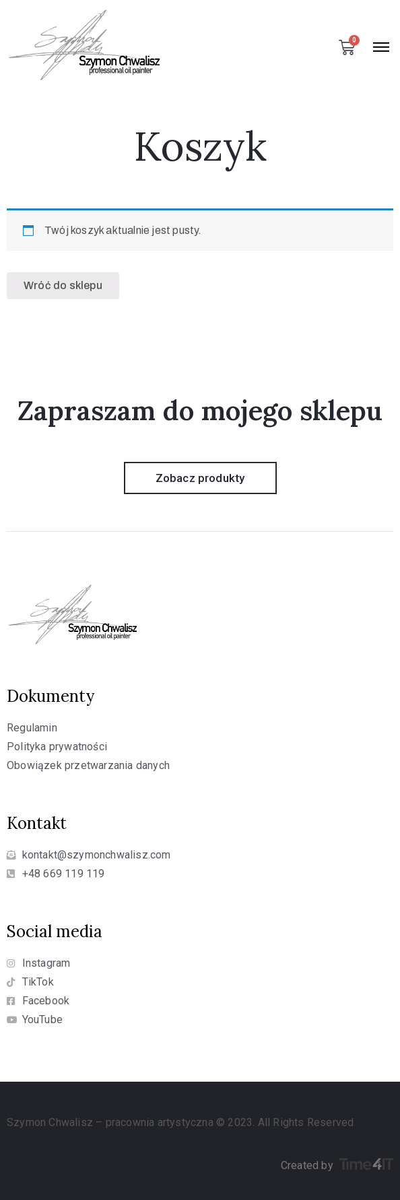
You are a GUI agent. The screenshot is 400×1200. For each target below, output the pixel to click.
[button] (200, 478)
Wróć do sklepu (63, 285)
